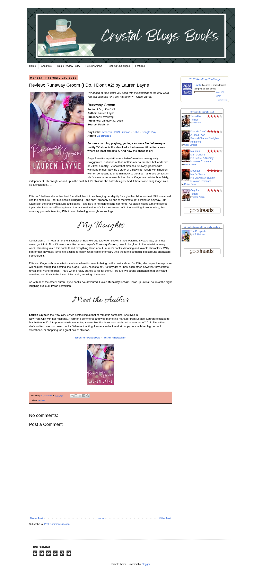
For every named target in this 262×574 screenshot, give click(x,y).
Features (140, 66)
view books (222, 100)
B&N (117, 132)
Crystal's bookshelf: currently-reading (202, 227)
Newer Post (36, 518)
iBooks (126, 132)
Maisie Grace (190, 164)
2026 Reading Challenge (205, 79)
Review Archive (94, 66)
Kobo (136, 132)
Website (80, 337)
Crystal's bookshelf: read (202, 112)
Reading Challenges (119, 66)
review (41, 400)
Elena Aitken (198, 197)
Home (32, 66)
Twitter (106, 337)
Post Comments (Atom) (57, 524)
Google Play (148, 132)
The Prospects (198, 231)
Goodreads (104, 135)
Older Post (165, 518)
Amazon (107, 132)
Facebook (93, 337)
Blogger (145, 564)
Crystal (198, 85)
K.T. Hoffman (199, 234)
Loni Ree (197, 123)
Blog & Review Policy (68, 66)
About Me (46, 66)
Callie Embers (190, 145)
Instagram (119, 337)
